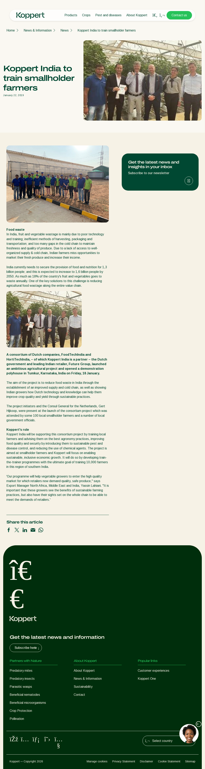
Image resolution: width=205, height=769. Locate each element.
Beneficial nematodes (25, 694)
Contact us (179, 15)
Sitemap (190, 761)
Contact (79, 694)
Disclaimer (146, 761)
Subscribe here (27, 648)
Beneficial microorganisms (28, 702)
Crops (86, 15)
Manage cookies (97, 761)
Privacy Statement (123, 761)
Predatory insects (22, 678)
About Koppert (136, 15)
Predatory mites (21, 670)
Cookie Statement (169, 761)
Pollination (17, 718)
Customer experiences (153, 670)
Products (70, 15)
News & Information (38, 30)
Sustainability (83, 686)
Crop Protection (21, 710)
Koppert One (147, 678)
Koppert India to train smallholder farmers (106, 30)
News (64, 30)
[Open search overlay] (155, 15)
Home (10, 30)
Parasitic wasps (21, 686)
